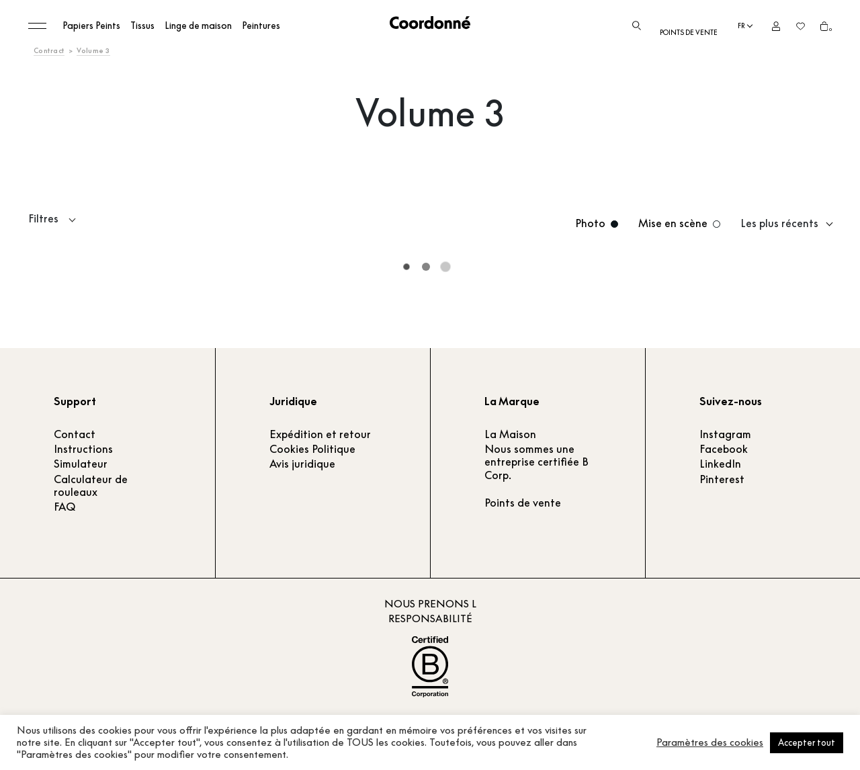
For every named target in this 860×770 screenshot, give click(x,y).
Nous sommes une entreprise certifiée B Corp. (536, 461)
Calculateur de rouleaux (91, 485)
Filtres (43, 218)
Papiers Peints (91, 25)
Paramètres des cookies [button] (709, 742)
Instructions (83, 449)
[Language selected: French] (745, 26)
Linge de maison (198, 25)
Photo (590, 223)
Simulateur (81, 463)
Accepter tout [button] (806, 742)
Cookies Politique (312, 449)
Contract (49, 50)
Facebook (723, 449)
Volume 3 (93, 50)
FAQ (64, 506)
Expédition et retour (320, 434)
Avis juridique (302, 463)
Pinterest (721, 479)
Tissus (142, 25)
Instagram (725, 434)
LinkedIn (720, 463)
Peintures (261, 25)
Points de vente (689, 32)
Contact (74, 434)
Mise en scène (672, 223)
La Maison (510, 434)
